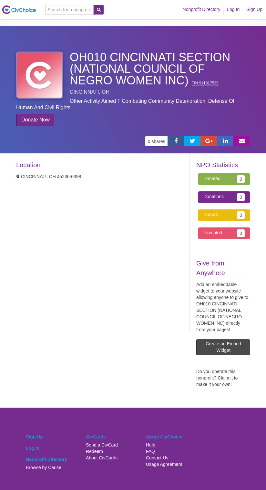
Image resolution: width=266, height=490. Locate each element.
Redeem (94, 451)
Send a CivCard (102, 444)
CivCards (96, 436)
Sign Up (254, 9)
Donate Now (35, 119)
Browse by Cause (43, 467)
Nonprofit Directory (201, 9)
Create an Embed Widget (223, 347)
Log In (233, 9)
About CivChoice (164, 436)
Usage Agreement (164, 464)
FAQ (150, 451)
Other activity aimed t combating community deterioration (137, 101)
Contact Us (157, 457)
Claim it (225, 377)
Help (150, 444)
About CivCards (102, 457)
